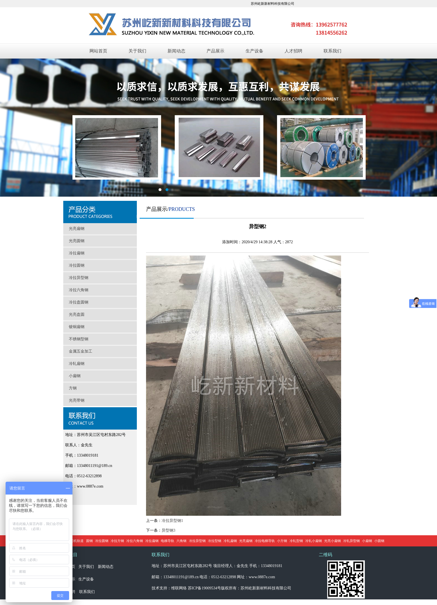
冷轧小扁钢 (313, 541)
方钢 (73, 388)
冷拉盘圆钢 (78, 302)
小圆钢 (379, 541)
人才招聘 (293, 51)
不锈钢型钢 (78, 339)
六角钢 (181, 541)
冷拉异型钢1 (172, 521)
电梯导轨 (167, 541)
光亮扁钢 (76, 228)
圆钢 (89, 541)
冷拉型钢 (214, 541)
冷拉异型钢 (78, 278)
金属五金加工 (80, 351)
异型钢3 (168, 530)
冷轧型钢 (296, 541)
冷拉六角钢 (78, 290)
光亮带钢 (76, 400)
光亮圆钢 (76, 241)
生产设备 (254, 51)
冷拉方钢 (117, 541)
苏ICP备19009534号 (204, 588)
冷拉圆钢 (76, 265)
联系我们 (332, 51)
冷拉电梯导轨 (265, 541)
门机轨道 (77, 541)
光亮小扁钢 (332, 541)
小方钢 (282, 541)
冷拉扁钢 (76, 253)
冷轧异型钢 (351, 541)
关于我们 (137, 51)
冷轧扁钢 (76, 363)
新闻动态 (176, 51)
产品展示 (215, 51)
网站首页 (98, 51)
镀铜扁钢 (76, 327)
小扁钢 (75, 376)
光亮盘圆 (76, 314)
